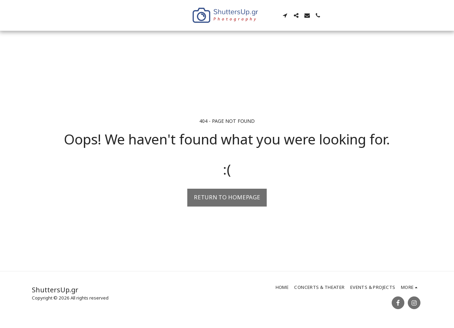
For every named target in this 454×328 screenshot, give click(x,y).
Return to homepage (227, 197)
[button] (285, 15)
